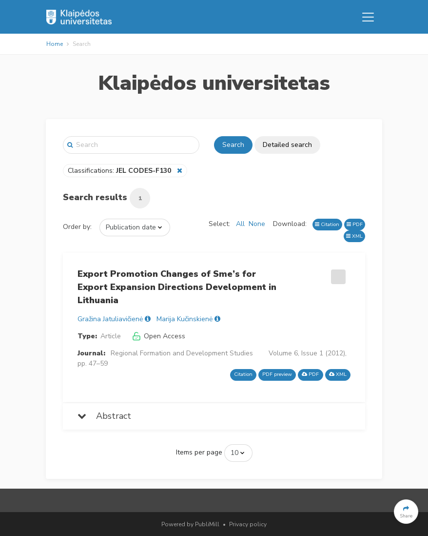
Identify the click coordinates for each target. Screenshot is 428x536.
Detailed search (287, 144)
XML (354, 236)
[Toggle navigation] (368, 17)
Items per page (199, 452)
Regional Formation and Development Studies (182, 353)
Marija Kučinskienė (184, 319)
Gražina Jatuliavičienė (110, 319)
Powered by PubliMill (190, 524)
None (257, 223)
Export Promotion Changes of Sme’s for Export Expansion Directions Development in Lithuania (177, 287)
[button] (406, 511)
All (240, 223)
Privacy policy (248, 524)
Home (54, 44)
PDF (355, 224)
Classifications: (120, 170)
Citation (327, 224)
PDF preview (277, 374)
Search (233, 144)
